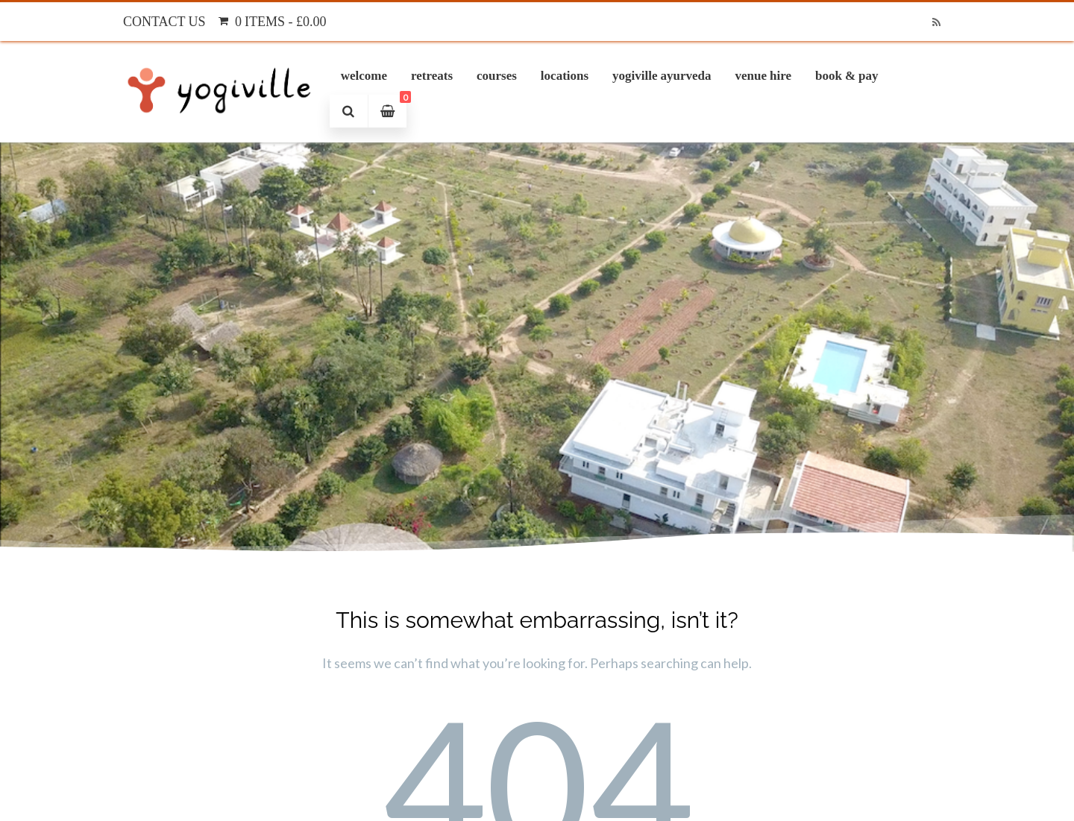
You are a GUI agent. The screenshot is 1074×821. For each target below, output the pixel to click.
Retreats (432, 75)
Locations (564, 75)
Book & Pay (847, 75)
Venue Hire (763, 75)
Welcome (364, 75)
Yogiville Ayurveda (661, 75)
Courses (497, 75)
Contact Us (164, 21)
